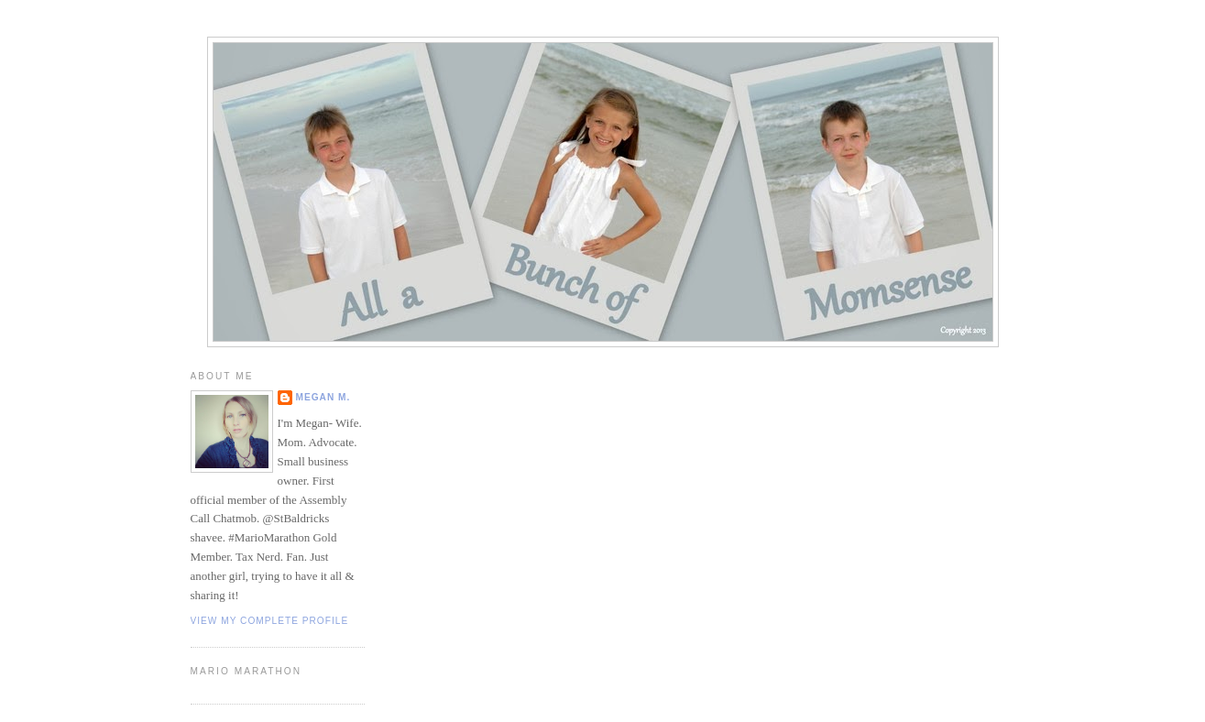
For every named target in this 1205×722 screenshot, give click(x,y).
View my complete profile (270, 621)
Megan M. (323, 397)
